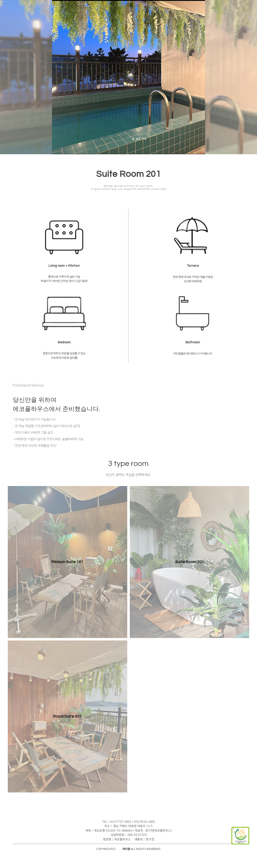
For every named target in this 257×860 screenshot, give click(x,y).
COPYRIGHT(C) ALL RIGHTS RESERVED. (128, 849)
